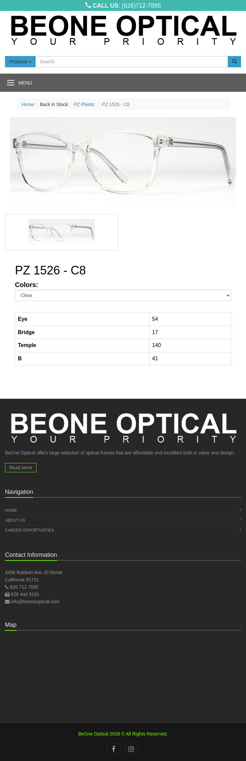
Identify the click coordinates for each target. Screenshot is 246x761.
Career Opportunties (123, 530)
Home (28, 104)
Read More (20, 467)
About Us (123, 520)
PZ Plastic (84, 104)
